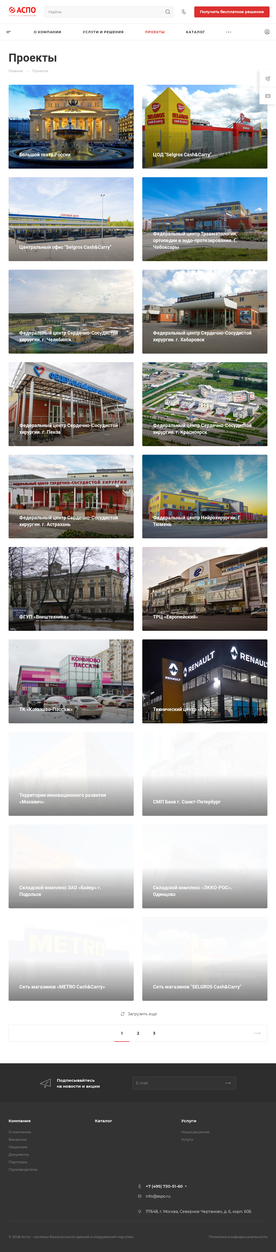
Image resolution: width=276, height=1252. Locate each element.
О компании (20, 1132)
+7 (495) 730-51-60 (164, 1186)
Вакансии (18, 1139)
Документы (19, 1154)
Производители (23, 1169)
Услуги (188, 1120)
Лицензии (18, 1147)
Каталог (103, 1120)
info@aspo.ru (158, 1196)
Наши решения (195, 1132)
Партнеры (18, 1162)
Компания (20, 1120)
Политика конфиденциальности (238, 1237)
